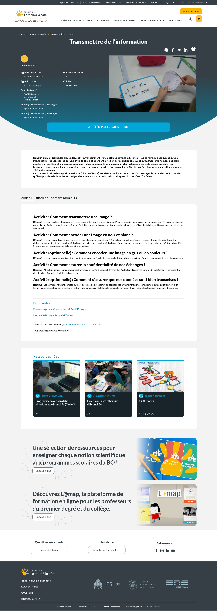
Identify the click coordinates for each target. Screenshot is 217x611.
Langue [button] (168, 3)
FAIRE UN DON (191, 11)
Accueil (24, 34)
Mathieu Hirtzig (31, 99)
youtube (173, 551)
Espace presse (64, 607)
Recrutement (153, 607)
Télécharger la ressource (108, 127)
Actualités (155, 2)
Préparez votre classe (76, 20)
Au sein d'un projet (32, 85)
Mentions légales (112, 607)
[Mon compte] (199, 18)
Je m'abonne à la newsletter (107, 550)
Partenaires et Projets (136, 2)
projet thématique (71, 324)
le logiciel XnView (64, 315)
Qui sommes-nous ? (69, 2)
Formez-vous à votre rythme (116, 20)
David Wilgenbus (31, 94)
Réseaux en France (92, 2)
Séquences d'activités (38, 34)
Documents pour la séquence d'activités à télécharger (60, 309)
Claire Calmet (30, 97)
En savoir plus (43, 471)
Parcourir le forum (49, 550)
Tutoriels (42, 198)
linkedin (167, 551)
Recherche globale (133, 607)
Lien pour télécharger (44, 315)
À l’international (113, 2)
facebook (156, 551)
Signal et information (33, 108)
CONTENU (27, 198)
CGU (96, 607)
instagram (162, 551)
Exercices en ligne (42, 303)
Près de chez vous (152, 20)
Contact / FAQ (82, 607)
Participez (175, 20)
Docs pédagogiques (64, 198)
